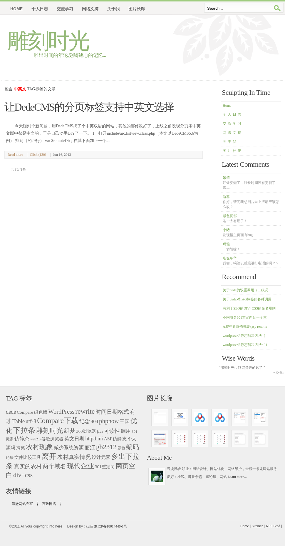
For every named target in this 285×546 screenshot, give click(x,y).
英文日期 (74, 439)
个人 (132, 439)
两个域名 (54, 466)
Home (16, 8)
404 (94, 421)
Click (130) (38, 155)
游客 (251, 202)
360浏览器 (86, 431)
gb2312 (106, 447)
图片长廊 (233, 151)
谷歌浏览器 (52, 439)
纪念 (84, 421)
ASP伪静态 (115, 438)
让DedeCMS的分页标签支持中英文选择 (89, 107)
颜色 (121, 448)
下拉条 (24, 430)
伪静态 (21, 439)
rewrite (85, 411)
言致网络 (49, 504)
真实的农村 (28, 466)
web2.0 (35, 439)
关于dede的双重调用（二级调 (245, 290)
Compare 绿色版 (32, 412)
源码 (10, 447)
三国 (125, 421)
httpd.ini (94, 439)
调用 (126, 431)
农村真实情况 (74, 457)
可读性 (112, 431)
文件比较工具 (27, 457)
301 (135, 431)
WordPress (61, 411)
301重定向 (105, 466)
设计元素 (101, 457)
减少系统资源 (69, 447)
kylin (89, 526)
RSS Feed (273, 526)
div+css (23, 475)
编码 (132, 447)
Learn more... (237, 477)
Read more (15, 155)
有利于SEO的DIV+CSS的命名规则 (249, 308)
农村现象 (39, 447)
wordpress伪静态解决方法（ (244, 336)
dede (11, 412)
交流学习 (233, 123)
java (100, 432)
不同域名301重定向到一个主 (245, 317)
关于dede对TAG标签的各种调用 (247, 299)
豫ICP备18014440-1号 (110, 526)
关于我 (230, 142)
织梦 (69, 431)
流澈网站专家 (22, 504)
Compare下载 (57, 421)
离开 (49, 456)
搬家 (10, 439)
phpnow (109, 421)
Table (18, 421)
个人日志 (233, 114)
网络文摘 (233, 133)
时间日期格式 (112, 412)
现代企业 (80, 466)
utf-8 (31, 421)
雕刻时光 (47, 41)
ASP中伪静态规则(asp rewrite (245, 326)
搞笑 (20, 447)
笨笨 (249, 183)
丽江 (90, 447)
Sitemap (257, 526)
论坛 (10, 458)
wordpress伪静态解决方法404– (246, 345)
